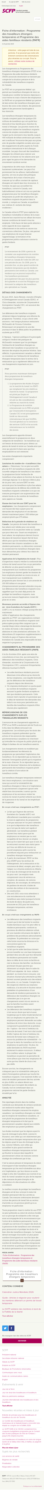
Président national (9, 1355)
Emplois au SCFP (8, 1365)
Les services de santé (10, 1456)
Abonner (22, 1341)
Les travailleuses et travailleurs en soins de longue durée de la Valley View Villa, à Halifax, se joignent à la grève (21, 1441)
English (21, 6)
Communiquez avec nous (9, 6)
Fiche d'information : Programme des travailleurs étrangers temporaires (22, 1274)
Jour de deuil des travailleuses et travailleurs (19, 1393)
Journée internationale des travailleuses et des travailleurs (20, 1401)
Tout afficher (7, 1316)
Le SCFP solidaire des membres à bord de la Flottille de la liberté (21, 1310)
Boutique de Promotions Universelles (16, 1369)
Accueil (4, 2)
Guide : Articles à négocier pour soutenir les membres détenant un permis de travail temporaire (21, 1300)
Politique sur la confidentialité (32, 1486)
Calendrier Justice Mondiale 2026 (18, 1292)
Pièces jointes (8, 1253)
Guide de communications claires (15, 1376)
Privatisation (6, 1463)
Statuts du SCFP (8, 1362)
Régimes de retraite (10, 1460)
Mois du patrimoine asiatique (13, 1396)
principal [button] (38, 19)
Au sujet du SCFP (14, 2)
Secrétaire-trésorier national (13, 1358)
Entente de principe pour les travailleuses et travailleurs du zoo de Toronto (19, 1416)
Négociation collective (11, 1467)
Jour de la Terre (8, 1389)
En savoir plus (22, 1280)
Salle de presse (26, 2)
